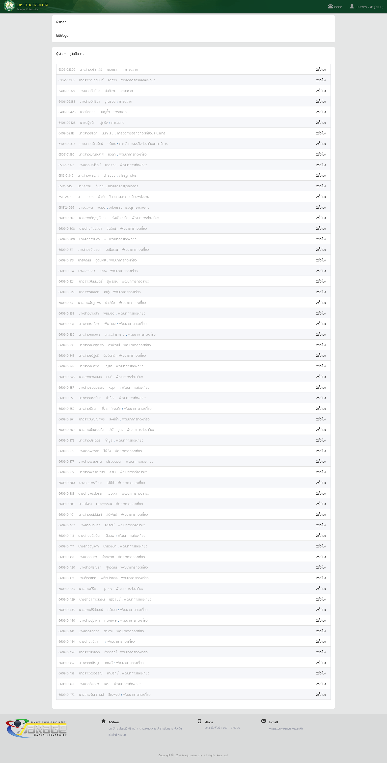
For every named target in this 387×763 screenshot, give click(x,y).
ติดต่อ (335, 6)
